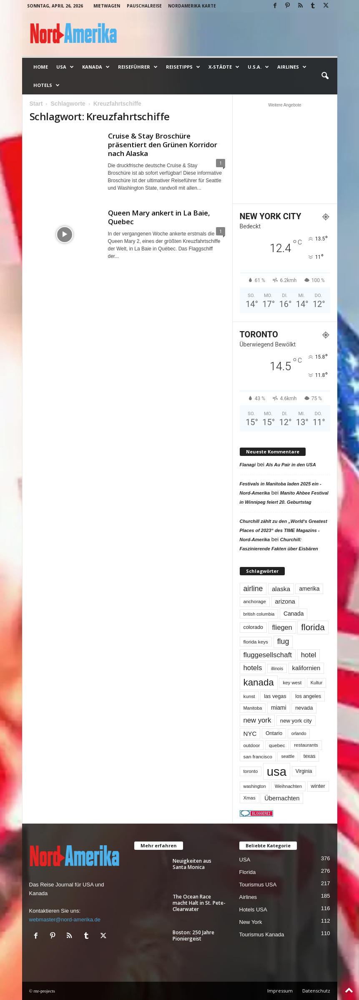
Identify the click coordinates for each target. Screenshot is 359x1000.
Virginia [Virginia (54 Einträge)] (304, 771)
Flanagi (248, 464)
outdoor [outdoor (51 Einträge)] (252, 745)
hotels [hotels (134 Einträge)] (253, 668)
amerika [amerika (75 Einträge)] (309, 589)
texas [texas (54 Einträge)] (310, 756)
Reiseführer (138, 67)
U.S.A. (258, 67)
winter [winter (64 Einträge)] (318, 786)
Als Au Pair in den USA (291, 464)
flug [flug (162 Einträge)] (283, 641)
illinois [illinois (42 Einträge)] (277, 668)
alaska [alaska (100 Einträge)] (281, 588)
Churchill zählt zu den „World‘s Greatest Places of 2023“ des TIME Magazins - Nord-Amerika (283, 530)
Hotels (46, 85)
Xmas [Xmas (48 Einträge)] (250, 797)
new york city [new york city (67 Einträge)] (296, 721)
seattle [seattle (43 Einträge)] (287, 756)
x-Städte (223, 67)
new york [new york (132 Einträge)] (257, 720)
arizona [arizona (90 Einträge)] (285, 601)
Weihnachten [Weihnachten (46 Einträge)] (288, 786)
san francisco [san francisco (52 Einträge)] (258, 756)
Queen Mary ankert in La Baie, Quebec (159, 217)
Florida (247, 872)
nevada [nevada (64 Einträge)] (304, 708)
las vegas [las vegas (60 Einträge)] (275, 696)
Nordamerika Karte (192, 6)
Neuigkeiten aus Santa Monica (192, 864)
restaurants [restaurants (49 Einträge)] (306, 745)
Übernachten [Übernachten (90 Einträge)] (281, 798)
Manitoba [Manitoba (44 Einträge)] (253, 707)
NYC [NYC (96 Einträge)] (250, 733)
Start (36, 103)
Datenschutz (316, 991)
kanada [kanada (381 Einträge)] (259, 682)
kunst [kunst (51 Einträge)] (249, 696)
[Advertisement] (284, 153)
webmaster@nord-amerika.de (64, 919)
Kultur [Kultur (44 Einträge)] (317, 682)
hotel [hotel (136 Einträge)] (308, 655)
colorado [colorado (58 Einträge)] (253, 627)
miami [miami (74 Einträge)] (278, 708)
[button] (325, 76)
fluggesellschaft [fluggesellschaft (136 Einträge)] (268, 655)
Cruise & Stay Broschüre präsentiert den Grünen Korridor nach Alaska (162, 144)
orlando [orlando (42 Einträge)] (298, 733)
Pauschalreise (144, 6)
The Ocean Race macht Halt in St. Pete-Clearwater (199, 903)
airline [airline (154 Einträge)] (253, 588)
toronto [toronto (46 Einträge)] (251, 771)
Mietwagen (106, 6)
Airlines (291, 67)
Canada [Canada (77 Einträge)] (294, 613)
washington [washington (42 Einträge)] (255, 786)
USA (65, 67)
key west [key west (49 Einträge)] (292, 682)
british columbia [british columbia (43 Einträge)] (259, 613)
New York (250, 922)
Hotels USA (253, 909)
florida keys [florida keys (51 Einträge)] (256, 641)
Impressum (280, 991)
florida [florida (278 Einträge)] (312, 627)
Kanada (96, 67)
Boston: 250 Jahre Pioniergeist (193, 935)
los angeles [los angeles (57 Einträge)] (308, 696)
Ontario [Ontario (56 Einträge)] (274, 733)
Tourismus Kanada (261, 934)
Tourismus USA (258, 884)
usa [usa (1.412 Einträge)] (276, 771)
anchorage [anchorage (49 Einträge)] (255, 601)
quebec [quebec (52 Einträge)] (277, 745)
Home (40, 67)
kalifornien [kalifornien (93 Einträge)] (306, 668)
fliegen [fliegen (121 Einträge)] (282, 627)
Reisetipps (183, 67)
